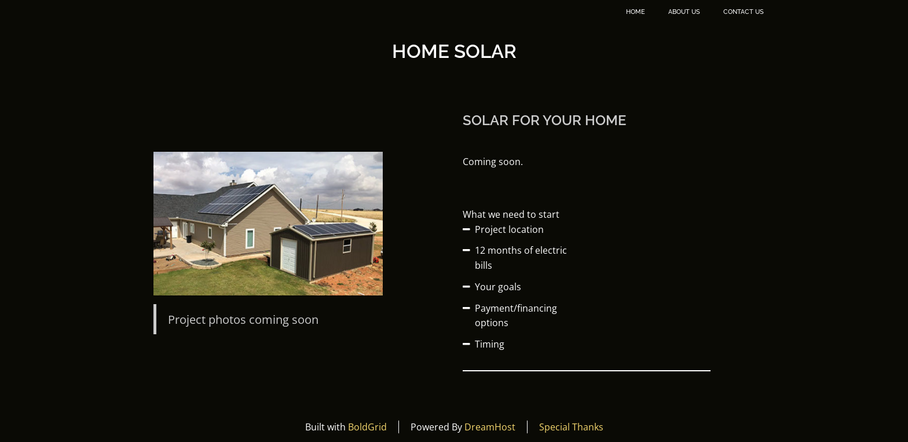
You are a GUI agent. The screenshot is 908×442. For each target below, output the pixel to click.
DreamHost (489, 427)
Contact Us (743, 12)
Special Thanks (571, 427)
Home (635, 12)
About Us (684, 12)
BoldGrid (367, 427)
